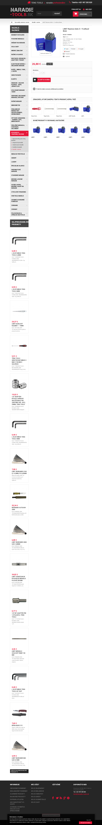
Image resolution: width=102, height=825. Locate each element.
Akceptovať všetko (85, 822)
